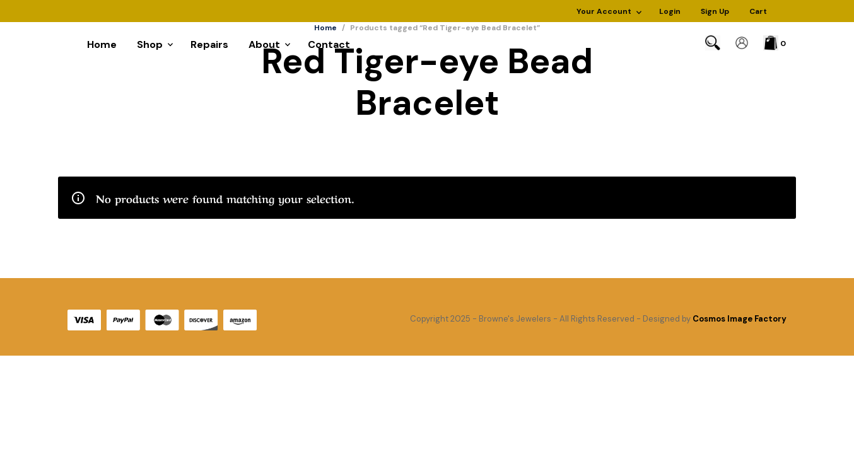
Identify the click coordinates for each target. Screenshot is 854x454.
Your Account (603, 11)
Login (670, 11)
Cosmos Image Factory (740, 318)
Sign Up (715, 11)
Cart (758, 11)
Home (102, 44)
